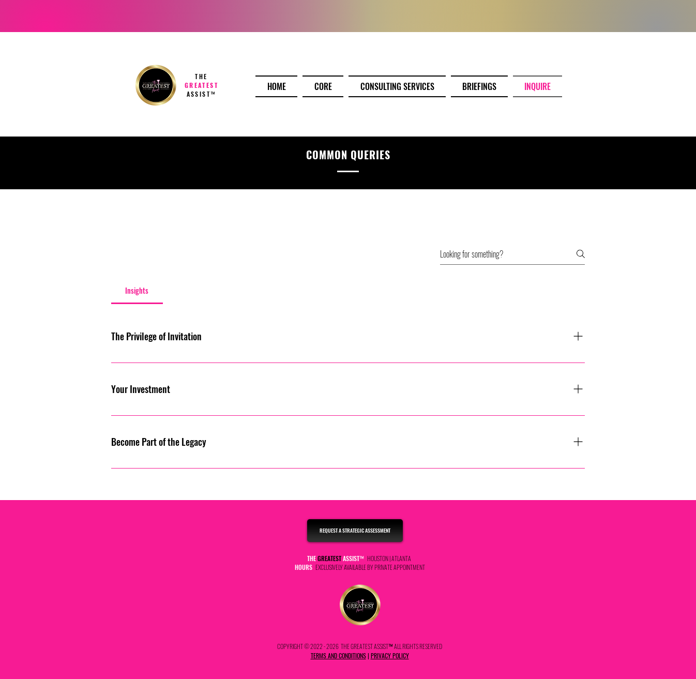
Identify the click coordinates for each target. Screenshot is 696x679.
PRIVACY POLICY (390, 655)
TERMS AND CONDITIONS (338, 655)
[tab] (137, 290)
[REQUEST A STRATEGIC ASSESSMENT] (355, 530)
